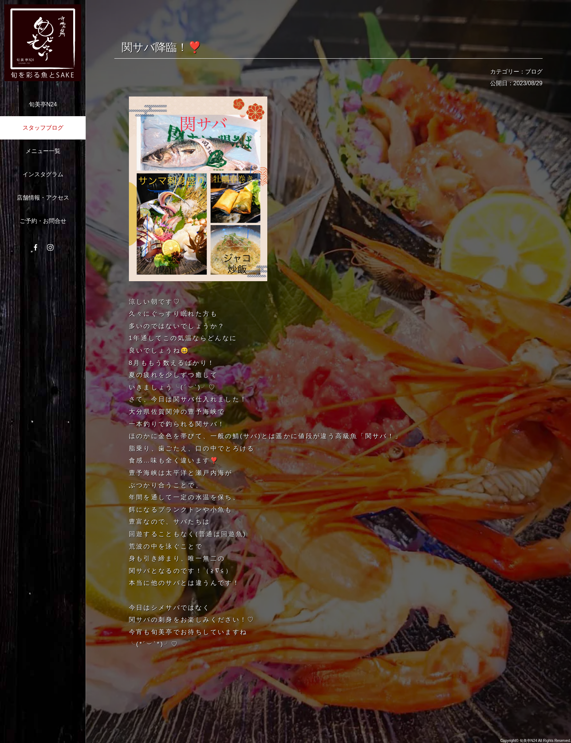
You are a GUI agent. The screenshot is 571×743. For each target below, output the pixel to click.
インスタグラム (43, 174)
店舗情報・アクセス (43, 197)
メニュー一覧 (42, 151)
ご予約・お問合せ (43, 221)
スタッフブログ (43, 128)
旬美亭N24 (43, 104)
